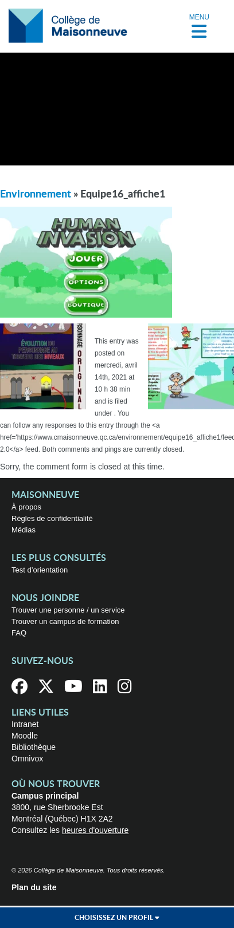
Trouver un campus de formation (65, 621)
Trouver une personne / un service (68, 610)
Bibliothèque (33, 747)
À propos (26, 507)
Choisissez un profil (117, 917)
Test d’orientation (39, 570)
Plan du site (34, 887)
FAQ (18, 633)
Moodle (24, 735)
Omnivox (27, 758)
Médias (23, 530)
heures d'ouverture (95, 830)
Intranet (24, 724)
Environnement (35, 194)
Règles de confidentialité (52, 518)
